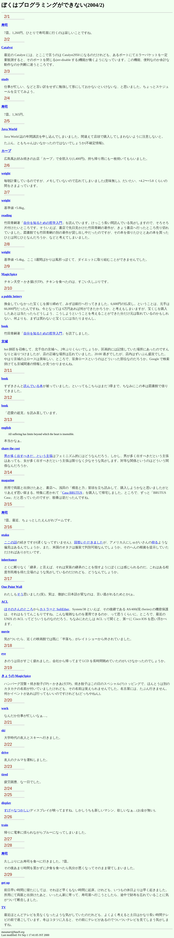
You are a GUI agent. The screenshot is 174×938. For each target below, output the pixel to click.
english (6, 427)
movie (5, 631)
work (4, 708)
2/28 (8, 845)
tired (4, 774)
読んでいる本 (33, 386)
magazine (7, 480)
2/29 (8, 874)
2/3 (7, 71)
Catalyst (7, 47)
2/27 (8, 839)
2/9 (7, 266)
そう (20, 594)
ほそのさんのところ (18, 609)
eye (3, 653)
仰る (155, 542)
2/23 (8, 766)
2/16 (8, 527)
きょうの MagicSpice (16, 676)
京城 (4, 341)
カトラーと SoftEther (54, 609)
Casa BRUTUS (72, 492)
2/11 (8, 370)
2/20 (8, 700)
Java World (9, 129)
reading (6, 215)
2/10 (8, 288)
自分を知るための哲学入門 (42, 223)
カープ (6, 151)
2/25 (8, 794)
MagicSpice (9, 274)
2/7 (7, 192)
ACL (4, 601)
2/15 (8, 504)
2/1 (7, 16)
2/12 (8, 397)
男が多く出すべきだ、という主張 (28, 456)
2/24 (8, 788)
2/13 (8, 419)
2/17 (8, 578)
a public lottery (11, 296)
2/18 (8, 645)
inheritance (9, 559)
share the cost (10, 448)
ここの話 (10, 542)
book (4, 326)
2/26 (8, 816)
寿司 (4, 25)
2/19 (8, 667)
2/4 (7, 98)
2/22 (8, 744)
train (4, 825)
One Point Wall (11, 587)
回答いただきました (88, 542)
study (5, 79)
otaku (5, 535)
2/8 (7, 244)
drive (4, 752)
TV (3, 907)
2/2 (7, 39)
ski (3, 730)
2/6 (7, 165)
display (6, 803)
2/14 (8, 472)
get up (5, 882)
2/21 (8, 722)
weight (5, 173)
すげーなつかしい (17, 810)
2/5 (7, 121)
